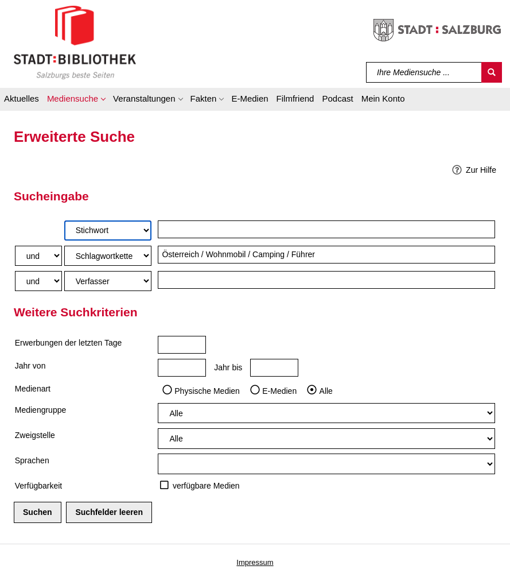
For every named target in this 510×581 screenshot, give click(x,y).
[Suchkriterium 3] (107, 281)
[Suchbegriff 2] (326, 255)
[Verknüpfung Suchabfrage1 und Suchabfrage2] (38, 256)
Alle (326, 390)
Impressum (254, 562)
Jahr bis (228, 367)
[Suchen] (491, 72)
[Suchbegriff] (424, 72)
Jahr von (30, 365)
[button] (76, 100)
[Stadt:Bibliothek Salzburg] (75, 42)
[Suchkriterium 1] (107, 230)
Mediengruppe (41, 410)
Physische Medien (207, 390)
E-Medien (279, 390)
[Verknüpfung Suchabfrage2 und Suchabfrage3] (38, 281)
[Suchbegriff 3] (326, 280)
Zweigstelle (35, 435)
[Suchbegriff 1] (326, 229)
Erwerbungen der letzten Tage (68, 342)
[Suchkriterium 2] (107, 256)
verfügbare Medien (206, 485)
